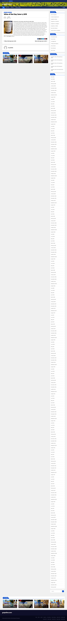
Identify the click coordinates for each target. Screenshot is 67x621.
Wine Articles (5, 12)
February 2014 (53, 407)
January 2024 (53, 139)
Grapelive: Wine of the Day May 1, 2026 (56, 604)
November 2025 (53, 90)
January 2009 (53, 544)
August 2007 (53, 582)
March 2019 (53, 270)
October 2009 (53, 524)
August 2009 (53, 528)
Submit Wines (18, 7)
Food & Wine (53, 39)
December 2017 (53, 303)
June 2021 (52, 209)
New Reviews (49, 617)
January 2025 (53, 112)
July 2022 (52, 180)
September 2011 (53, 472)
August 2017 (53, 312)
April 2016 (52, 348)
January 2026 (53, 85)
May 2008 (52, 562)
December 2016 (53, 330)
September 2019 (54, 256)
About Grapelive (54, 14)
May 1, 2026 (53, 606)
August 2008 (53, 555)
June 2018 (53, 290)
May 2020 (52, 238)
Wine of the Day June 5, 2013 (10, 41)
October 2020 (53, 227)
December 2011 (53, 465)
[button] (62, 7)
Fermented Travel (54, 36)
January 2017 (53, 328)
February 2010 (53, 515)
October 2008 (53, 551)
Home (36, 617)
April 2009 (53, 537)
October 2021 (53, 200)
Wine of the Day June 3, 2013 (41, 41)
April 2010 (52, 510)
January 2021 (53, 220)
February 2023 (53, 164)
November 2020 (53, 225)
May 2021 (52, 211)
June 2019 (53, 263)
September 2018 (54, 283)
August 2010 (53, 501)
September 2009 (54, 526)
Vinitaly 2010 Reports (54, 43)
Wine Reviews (9, 12)
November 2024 (53, 117)
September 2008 (54, 553)
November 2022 (53, 171)
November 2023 (53, 144)
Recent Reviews (54, 617)
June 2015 (52, 371)
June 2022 (53, 182)
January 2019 (53, 274)
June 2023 (53, 155)
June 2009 (53, 533)
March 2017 (53, 324)
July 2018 (52, 288)
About (12, 7)
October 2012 (53, 443)
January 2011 (53, 490)
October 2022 (53, 173)
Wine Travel (53, 50)
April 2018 (52, 294)
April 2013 (52, 429)
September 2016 (54, 337)
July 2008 (52, 557)
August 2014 (53, 393)
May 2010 (52, 508)
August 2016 (53, 339)
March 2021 (53, 216)
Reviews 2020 (63, 617)
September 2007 (54, 580)
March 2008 (53, 566)
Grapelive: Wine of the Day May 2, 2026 (40, 60)
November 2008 (53, 548)
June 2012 (52, 452)
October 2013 (53, 416)
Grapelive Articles (54, 19)
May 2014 (52, 400)
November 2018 (53, 279)
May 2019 (52, 265)
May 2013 (52, 427)
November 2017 (53, 306)
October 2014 (53, 389)
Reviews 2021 (45, 619)
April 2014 (52, 402)
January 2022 (53, 193)
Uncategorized (53, 41)
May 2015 (52, 373)
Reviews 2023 (54, 619)
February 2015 (53, 380)
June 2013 (52, 425)
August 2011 (53, 474)
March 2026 (53, 81)
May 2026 (52, 76)
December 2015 (53, 357)
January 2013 (53, 436)
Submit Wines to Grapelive (55, 30)
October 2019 (53, 254)
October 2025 (53, 92)
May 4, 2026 (6, 606)
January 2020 (53, 247)
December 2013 (53, 411)
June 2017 (52, 317)
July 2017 (52, 315)
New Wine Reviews (54, 28)
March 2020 (53, 243)
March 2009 (53, 539)
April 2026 (53, 79)
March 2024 (53, 135)
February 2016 (53, 353)
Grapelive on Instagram (55, 23)
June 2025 (53, 101)
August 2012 (53, 447)
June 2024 (53, 128)
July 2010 (52, 503)
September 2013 (54, 418)
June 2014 (52, 398)
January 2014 (53, 409)
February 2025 (53, 110)
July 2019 (52, 261)
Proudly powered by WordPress (6, 618)
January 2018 (53, 301)
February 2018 (53, 299)
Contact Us (44, 617)
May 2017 (52, 319)
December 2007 (53, 573)
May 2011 (52, 481)
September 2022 (54, 175)
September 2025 (54, 94)
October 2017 (53, 308)
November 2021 (53, 198)
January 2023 (53, 166)
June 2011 (52, 479)
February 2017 (53, 326)
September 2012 (54, 445)
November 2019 (53, 252)
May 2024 (52, 130)
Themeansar (18, 618)
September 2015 (54, 364)
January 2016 (53, 355)
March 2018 (53, 297)
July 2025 (52, 99)
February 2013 (53, 434)
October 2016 (53, 335)
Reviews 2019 (58, 617)
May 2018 (52, 292)
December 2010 (53, 492)
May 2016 (52, 346)
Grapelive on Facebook (55, 21)
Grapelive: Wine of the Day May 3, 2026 (24, 60)
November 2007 (53, 575)
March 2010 (53, 512)
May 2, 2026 (38, 606)
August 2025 (53, 97)
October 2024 (53, 119)
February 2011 (53, 488)
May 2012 (52, 454)
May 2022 (52, 184)
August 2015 (53, 366)
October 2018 (53, 281)
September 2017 (54, 310)
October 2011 (53, 470)
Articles (7, 7)
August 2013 (53, 420)
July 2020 (52, 234)
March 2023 (53, 162)
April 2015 (52, 375)
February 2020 (53, 245)
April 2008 (53, 564)
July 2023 (52, 153)
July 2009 (52, 530)
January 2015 (53, 382)
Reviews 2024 (58, 619)
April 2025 (53, 106)
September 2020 (54, 229)
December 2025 (53, 88)
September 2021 (54, 202)
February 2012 (53, 461)
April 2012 (52, 456)
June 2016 (52, 344)
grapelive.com (7, 4)
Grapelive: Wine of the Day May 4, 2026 (9, 60)
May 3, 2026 (22, 606)
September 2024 (54, 121)
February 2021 (53, 218)
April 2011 (52, 483)
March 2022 (53, 189)
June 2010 (53, 506)
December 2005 (53, 584)
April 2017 (52, 321)
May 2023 (52, 157)
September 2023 (54, 148)
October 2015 (53, 362)
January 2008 (53, 571)
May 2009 (52, 535)
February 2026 (53, 83)
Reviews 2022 (49, 619)
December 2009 (53, 519)
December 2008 (53, 546)
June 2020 (53, 236)
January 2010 (53, 517)
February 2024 (53, 137)
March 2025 (53, 108)
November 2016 (53, 333)
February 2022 (53, 191)
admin (11, 47)
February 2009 (53, 542)
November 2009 (53, 521)
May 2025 (52, 103)
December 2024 (53, 115)
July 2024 (52, 126)
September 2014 (54, 391)
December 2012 (53, 438)
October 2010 (53, 497)
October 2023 (53, 146)
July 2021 (52, 207)
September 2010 (54, 499)
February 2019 (53, 272)
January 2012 (53, 463)
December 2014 (53, 384)
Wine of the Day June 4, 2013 (15, 14)
